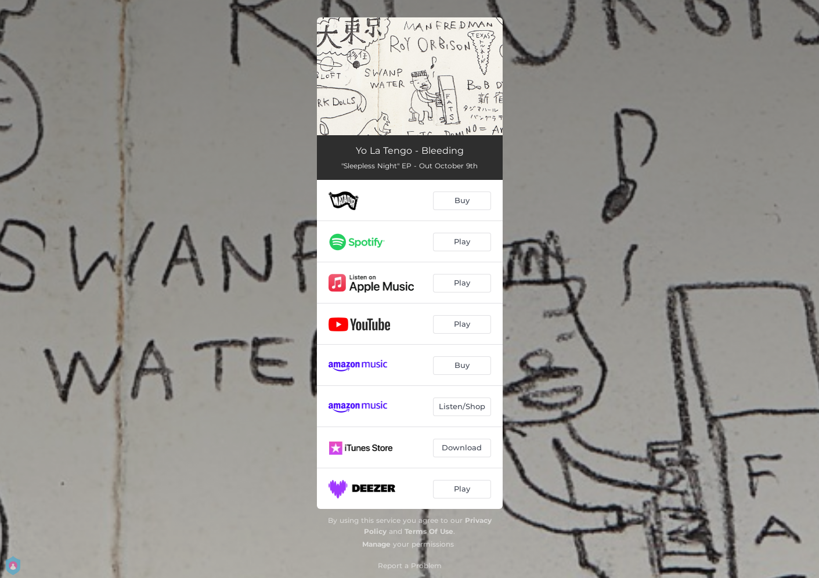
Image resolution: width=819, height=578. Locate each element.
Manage (376, 544)
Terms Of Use (429, 531)
